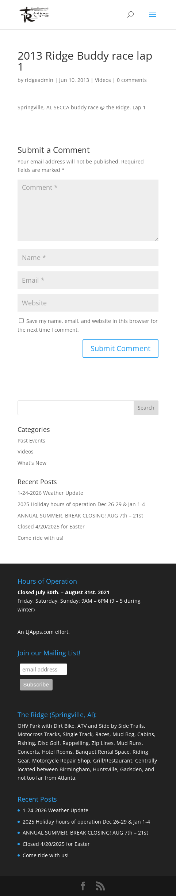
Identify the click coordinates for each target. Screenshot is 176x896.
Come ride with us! (41, 537)
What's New (32, 462)
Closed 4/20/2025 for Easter (51, 526)
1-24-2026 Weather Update (50, 492)
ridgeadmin (39, 79)
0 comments (132, 79)
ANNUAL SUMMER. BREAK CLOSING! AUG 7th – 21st (80, 515)
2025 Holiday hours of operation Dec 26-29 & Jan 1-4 (81, 504)
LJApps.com (40, 631)
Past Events (31, 440)
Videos (103, 79)
